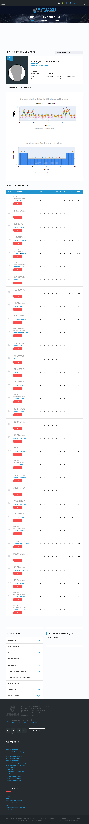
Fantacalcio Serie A (12, 750)
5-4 (18, 560)
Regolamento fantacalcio (15, 772)
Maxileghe (9, 769)
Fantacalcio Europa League (15, 765)
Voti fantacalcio (11, 774)
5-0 (18, 243)
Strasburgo (18, 543)
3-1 (18, 257)
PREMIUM (9, 809)
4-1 (18, 204)
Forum (8, 798)
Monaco (16, 266)
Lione (15, 200)
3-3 (18, 468)
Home (32, 21)
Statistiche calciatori (13, 778)
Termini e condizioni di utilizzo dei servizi (36, 819)
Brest (22, 385)
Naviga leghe (10, 767)
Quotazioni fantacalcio (14, 776)
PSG (21, 280)
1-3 (18, 402)
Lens (15, 293)
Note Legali (37, 818)
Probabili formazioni (13, 780)
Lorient (16, 253)
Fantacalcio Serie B (12, 761)
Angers (23, 240)
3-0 (18, 600)
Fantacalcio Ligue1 (12, 758)
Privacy (45, 818)
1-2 (18, 336)
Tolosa (23, 306)
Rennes (16, 319)
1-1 (18, 217)
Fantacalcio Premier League (16, 752)
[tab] (47, 200)
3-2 (18, 323)
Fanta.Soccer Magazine (14, 801)
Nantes (23, 477)
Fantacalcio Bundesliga (14, 756)
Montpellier (18, 332)
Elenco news (53, 638)
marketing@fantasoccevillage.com (25, 722)
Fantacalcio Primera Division (16, 754)
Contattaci (36, 731)
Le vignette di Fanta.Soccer (15, 803)
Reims (15, 214)
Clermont (17, 570)
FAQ (7, 805)
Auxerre (23, 227)
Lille (21, 345)
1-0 (18, 296)
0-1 (18, 283)
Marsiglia (17, 359)
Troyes (22, 200)
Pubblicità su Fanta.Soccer (15, 807)
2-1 (18, 230)
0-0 (17, 389)
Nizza (22, 372)
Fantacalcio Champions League (17, 763)
